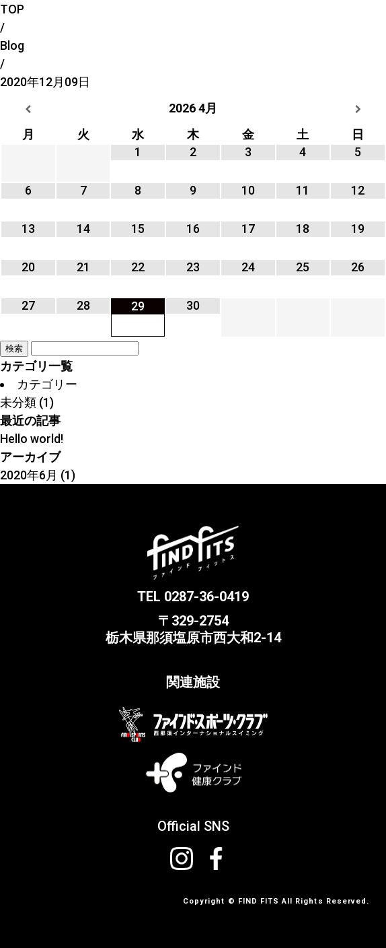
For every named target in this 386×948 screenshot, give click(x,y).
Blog (12, 45)
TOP (12, 9)
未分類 (18, 402)
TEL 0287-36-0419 (193, 596)
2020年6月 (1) (37, 475)
